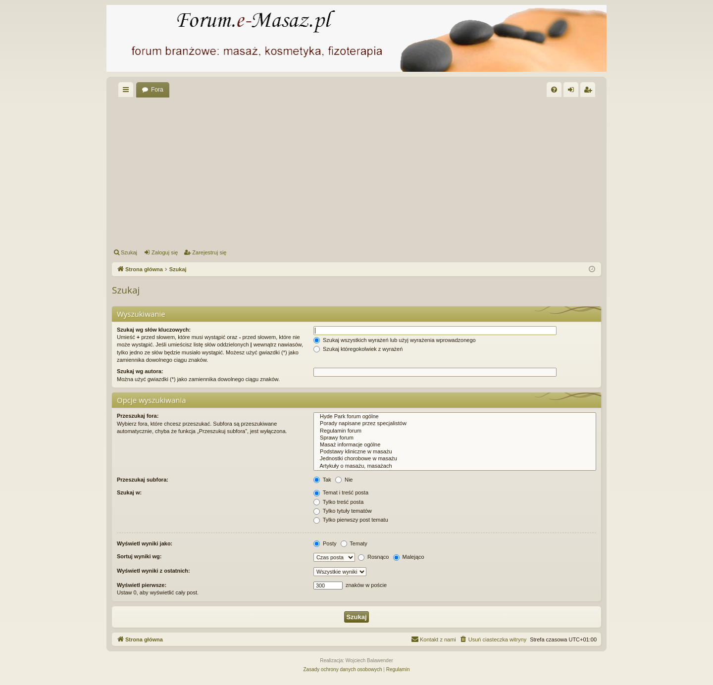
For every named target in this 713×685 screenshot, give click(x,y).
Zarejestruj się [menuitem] (589, 91)
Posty (325, 543)
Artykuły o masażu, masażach (454, 466)
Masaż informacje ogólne (454, 444)
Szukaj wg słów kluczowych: (154, 330)
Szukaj (129, 252)
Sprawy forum (454, 438)
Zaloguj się (165, 252)
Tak (322, 480)
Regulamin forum (454, 431)
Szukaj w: (129, 492)
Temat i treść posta (340, 492)
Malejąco (408, 557)
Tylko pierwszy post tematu (350, 520)
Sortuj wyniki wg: (139, 556)
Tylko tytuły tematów (342, 511)
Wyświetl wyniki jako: (144, 543)
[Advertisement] (409, 171)
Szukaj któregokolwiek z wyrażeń (358, 349)
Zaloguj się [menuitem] (573, 91)
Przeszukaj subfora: (142, 480)
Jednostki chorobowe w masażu (454, 458)
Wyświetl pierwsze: (141, 585)
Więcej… (127, 91)
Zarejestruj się (209, 252)
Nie (344, 480)
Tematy (354, 543)
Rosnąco (373, 557)
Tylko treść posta (338, 502)
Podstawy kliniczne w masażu (454, 451)
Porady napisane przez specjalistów (454, 423)
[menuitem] (554, 89)
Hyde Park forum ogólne (454, 416)
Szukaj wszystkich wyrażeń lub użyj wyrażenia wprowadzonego (394, 340)
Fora (157, 89)
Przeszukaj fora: (137, 416)
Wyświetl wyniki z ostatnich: (153, 571)
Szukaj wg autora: (140, 371)
